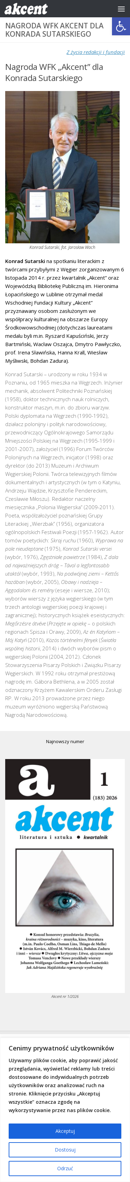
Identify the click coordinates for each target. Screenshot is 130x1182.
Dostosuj (65, 1149)
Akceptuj (65, 1131)
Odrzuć (65, 1168)
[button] (121, 26)
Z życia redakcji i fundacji (96, 51)
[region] (65, 1110)
